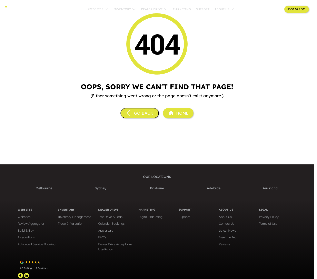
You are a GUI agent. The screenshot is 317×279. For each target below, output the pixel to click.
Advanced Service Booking (37, 244)
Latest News (227, 230)
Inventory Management (74, 217)
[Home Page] (178, 113)
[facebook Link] (20, 275)
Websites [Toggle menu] (98, 9)
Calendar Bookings (111, 223)
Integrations (26, 237)
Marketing (182, 9)
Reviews (224, 244)
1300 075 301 (297, 9)
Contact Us (226, 223)
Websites (24, 217)
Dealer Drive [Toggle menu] (154, 9)
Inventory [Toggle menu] (124, 9)
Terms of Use (268, 223)
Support (202, 9)
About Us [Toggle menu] (224, 9)
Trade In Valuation (70, 223)
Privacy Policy (269, 217)
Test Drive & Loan (110, 217)
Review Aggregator (31, 223)
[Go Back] (139, 113)
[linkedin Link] (26, 275)
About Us (225, 217)
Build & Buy (26, 230)
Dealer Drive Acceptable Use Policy (115, 246)
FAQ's (102, 237)
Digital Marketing (150, 217)
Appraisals (105, 230)
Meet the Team (229, 237)
